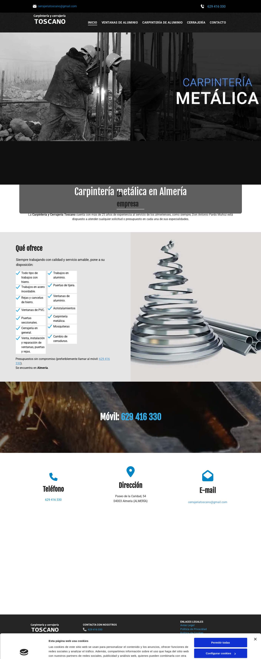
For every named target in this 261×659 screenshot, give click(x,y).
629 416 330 (216, 6)
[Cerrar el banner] (255, 615)
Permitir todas (220, 619)
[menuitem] (92, 22)
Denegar (220, 640)
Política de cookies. (76, 641)
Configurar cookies (221, 630)
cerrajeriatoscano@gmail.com (207, 502)
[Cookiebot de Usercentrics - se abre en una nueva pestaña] (24, 652)
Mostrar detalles (59, 651)
